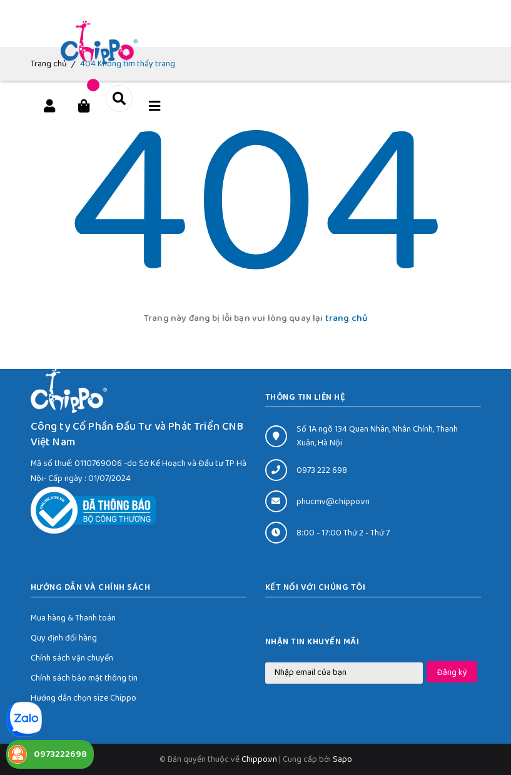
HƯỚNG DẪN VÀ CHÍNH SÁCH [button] (91, 587)
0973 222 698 (321, 470)
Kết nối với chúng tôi (315, 587)
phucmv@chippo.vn (333, 502)
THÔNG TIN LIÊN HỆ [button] (305, 397)
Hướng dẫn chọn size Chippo (83, 698)
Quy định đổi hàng (64, 638)
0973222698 (60, 754)
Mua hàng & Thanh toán (73, 618)
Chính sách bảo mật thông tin (84, 678)
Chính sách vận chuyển (72, 658)
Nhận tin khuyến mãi (312, 642)
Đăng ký (452, 672)
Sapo (342, 759)
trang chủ (346, 318)
